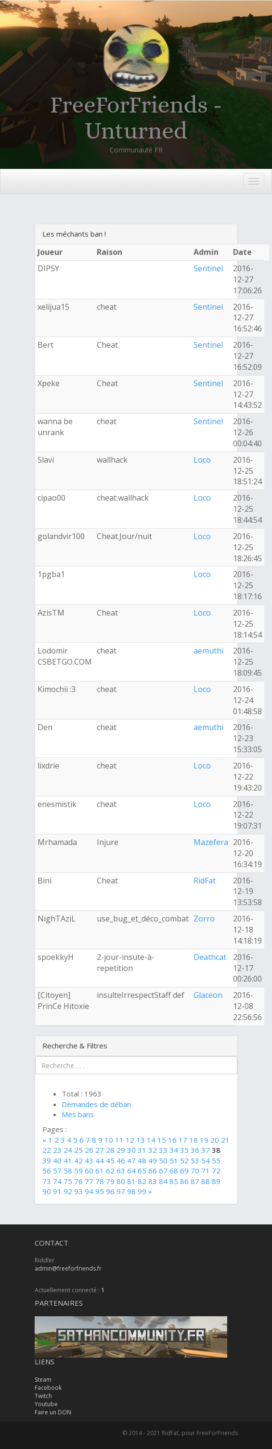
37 (205, 1150)
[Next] (150, 1191)
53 (195, 1160)
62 (110, 1170)
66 (152, 1170)
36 (195, 1150)
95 (99, 1191)
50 (163, 1160)
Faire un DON (53, 1412)
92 (68, 1191)
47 (131, 1160)
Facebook (48, 1388)
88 (205, 1181)
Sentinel (208, 268)
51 (173, 1160)
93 (78, 1191)
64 (131, 1170)
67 (163, 1170)
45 (110, 1160)
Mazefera (211, 842)
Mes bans (78, 1114)
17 (183, 1140)
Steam (43, 1379)
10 (108, 1140)
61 (99, 1170)
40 (57, 1160)
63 (121, 1170)
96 (110, 1191)
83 (152, 1181)
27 (99, 1150)
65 (142, 1170)
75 (68, 1181)
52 (184, 1160)
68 (173, 1170)
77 (89, 1181)
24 (68, 1150)
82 (142, 1181)
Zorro (204, 918)
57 (57, 1170)
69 (184, 1170)
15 (161, 1140)
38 (216, 1150)
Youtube (46, 1404)
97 (121, 1191)
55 (216, 1160)
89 (216, 1181)
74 (57, 1181)
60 (89, 1170)
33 (163, 1150)
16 (172, 1140)
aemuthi (208, 650)
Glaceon (208, 995)
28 (110, 1150)
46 (121, 1160)
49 (152, 1160)
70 (195, 1170)
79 (110, 1181)
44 (99, 1160)
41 (68, 1160)
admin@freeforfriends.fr (68, 1268)
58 (68, 1170)
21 (225, 1140)
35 (184, 1150)
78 (99, 1181)
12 (130, 1140)
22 (46, 1150)
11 (119, 1140)
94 (89, 1191)
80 (121, 1181)
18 (193, 1140)
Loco (202, 459)
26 (89, 1150)
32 (152, 1150)
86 (184, 1181)
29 (121, 1150)
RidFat (205, 880)
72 (216, 1170)
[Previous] (45, 1140)
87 (195, 1181)
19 (204, 1140)
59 (78, 1170)
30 (131, 1150)
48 (142, 1160)
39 (46, 1160)
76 (78, 1181)
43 (89, 1160)
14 (151, 1140)
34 (173, 1150)
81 (131, 1181)
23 (57, 1150)
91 (57, 1191)
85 (173, 1181)
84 (163, 1181)
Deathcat (210, 957)
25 (78, 1150)
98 (131, 1191)
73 (46, 1181)
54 (205, 1160)
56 (46, 1170)
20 (214, 1140)
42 (78, 1160)
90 (46, 1191)
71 (205, 1170)
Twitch (43, 1396)
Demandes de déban (96, 1104)
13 (140, 1140)
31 (142, 1150)
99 (142, 1191)
